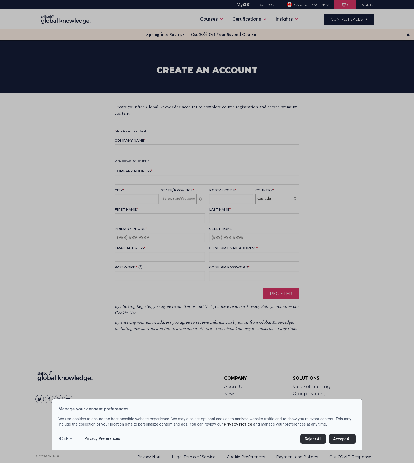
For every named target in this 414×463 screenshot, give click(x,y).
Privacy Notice (238, 424)
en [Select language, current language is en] (66, 438)
